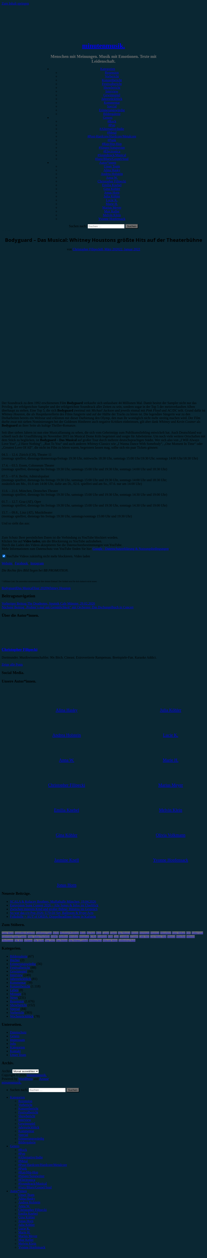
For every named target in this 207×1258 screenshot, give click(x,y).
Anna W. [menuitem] (24, 1206)
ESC (188, 932)
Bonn (98, 932)
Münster (190, 936)
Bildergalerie (111, 114)
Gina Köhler (112, 189)
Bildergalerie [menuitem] (27, 1142)
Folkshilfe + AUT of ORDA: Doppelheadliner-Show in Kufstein (53, 916)
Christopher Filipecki (112, 181)
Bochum (91, 932)
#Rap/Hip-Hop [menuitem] (28, 1172)
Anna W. (112, 177)
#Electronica (112, 151)
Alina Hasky (112, 170)
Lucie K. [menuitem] (24, 1228)
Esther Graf (197, 932)
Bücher (15, 960)
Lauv (116, 936)
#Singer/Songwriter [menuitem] (31, 1176)
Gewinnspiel (112, 95)
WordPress (25, 1079)
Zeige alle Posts (12, 664)
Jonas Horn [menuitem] (25, 1221)
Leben (14, 990)
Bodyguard (9, 588)
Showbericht (112, 87)
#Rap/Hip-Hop (112, 144)
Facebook (22, 563)
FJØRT (54, 936)
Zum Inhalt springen (15, 3)
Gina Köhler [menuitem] (26, 1217)
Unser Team (112, 166)
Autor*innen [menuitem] (18, 1191)
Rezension (112, 72)
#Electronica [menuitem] (26, 1180)
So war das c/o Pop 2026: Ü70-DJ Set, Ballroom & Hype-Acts (51, 913)
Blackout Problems (69, 932)
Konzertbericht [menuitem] (28, 1108)
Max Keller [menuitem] (26, 1240)
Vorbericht (112, 76)
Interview (111, 91)
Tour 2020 (40, 588)
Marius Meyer (111, 207)
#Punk (112, 140)
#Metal (111, 132)
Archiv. (6, 1071)
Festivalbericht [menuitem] (28, 1112)
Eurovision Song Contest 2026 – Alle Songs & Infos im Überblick (54, 905)
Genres (107, 117)
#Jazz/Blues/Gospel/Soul (111, 159)
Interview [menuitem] (24, 1120)
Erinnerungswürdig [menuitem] (31, 1138)
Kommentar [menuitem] (26, 1131)
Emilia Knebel (112, 185)
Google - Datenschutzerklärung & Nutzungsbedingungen (131, 548)
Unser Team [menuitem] (26, 1195)
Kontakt (15, 1051)
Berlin (56, 932)
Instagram (37, 563)
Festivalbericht (112, 84)
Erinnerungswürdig (112, 110)
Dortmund (144, 932)
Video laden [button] (82, 556)
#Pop (111, 125)
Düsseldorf (165, 932)
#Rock (111, 121)
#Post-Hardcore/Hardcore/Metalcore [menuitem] (42, 1165)
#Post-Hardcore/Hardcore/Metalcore (111, 136)
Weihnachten (95, 940)
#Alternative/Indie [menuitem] (30, 1157)
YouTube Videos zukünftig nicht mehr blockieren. (37, 556)
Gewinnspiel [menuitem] (26, 1123)
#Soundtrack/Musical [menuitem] (32, 1183)
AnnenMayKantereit (25, 932)
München (181, 936)
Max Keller (111, 211)
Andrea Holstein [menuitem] (29, 1202)
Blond (83, 932)
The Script (39, 940)
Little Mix (144, 936)
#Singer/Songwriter (112, 147)
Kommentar (112, 102)
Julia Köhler (112, 196)
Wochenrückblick (21, 1016)
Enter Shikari (178, 932)
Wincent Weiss (110, 940)
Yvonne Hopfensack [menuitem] (31, 1247)
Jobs (13, 1043)
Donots (134, 932)
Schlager (28, 940)
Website (7, 563)
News (13, 997)
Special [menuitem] (23, 1135)
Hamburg (63, 936)
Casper (105, 932)
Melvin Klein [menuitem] (27, 1243)
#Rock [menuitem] (22, 1150)
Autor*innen (107, 162)
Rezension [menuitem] (25, 1101)
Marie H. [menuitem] (24, 1232)
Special (112, 106)
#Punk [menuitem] (22, 1168)
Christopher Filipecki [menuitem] (32, 1210)
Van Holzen (62, 940)
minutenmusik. (103, 45)
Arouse (44, 1079)
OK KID (18, 940)
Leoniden (124, 936)
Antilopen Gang (44, 932)
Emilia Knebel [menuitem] (28, 1213)
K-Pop (93, 936)
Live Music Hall (158, 936)
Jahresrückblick (111, 99)
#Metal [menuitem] (23, 1161)
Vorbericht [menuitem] (25, 1105)
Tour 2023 (50, 940)
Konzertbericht (112, 80)
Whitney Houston (59, 588)
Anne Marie (8, 932)
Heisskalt (73, 936)
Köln (110, 936)
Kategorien (107, 69)
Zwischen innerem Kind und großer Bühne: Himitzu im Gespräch (53, 909)
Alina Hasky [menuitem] (26, 1198)
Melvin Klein (112, 215)
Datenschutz (18, 1032)
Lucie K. (112, 200)
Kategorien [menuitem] (17, 1097)
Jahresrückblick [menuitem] (28, 1127)
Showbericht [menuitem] (26, 1116)
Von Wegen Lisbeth (78, 940)
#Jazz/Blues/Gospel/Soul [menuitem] (35, 1187)
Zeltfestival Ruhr (127, 940)
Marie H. (112, 204)
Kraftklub (102, 936)
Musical (171, 936)
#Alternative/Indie (112, 129)
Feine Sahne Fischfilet (38, 936)
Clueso (113, 932)
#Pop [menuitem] (21, 1153)
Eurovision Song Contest (14, 936)
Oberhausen (8, 940)
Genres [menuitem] (14, 1146)
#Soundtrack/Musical (112, 155)
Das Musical (24, 588)
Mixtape (15, 994)
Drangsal (154, 932)
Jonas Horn (111, 192)
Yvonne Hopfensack (111, 219)
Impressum (17, 1040)
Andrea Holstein (112, 174)
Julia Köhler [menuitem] (26, 1225)
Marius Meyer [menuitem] (27, 1236)
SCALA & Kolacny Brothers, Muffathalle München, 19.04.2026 (53, 901)
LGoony (134, 936)
